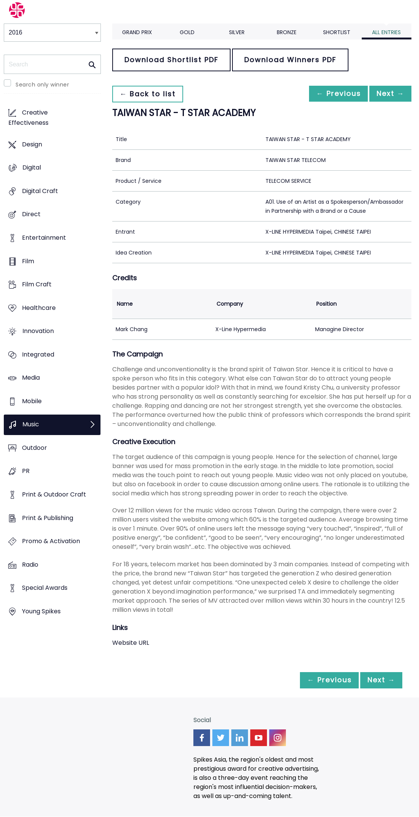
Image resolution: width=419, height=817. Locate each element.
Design (32, 144)
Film (28, 261)
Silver (237, 32)
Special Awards (44, 588)
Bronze (287, 32)
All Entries (386, 32)
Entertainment (44, 237)
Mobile (32, 401)
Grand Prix (137, 32)
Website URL (130, 642)
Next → (388, 94)
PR (26, 471)
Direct (31, 214)
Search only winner (42, 84)
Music (30, 424)
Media (31, 378)
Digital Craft (40, 191)
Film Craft (37, 284)
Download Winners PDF (290, 59)
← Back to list (149, 94)
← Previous (332, 94)
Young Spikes (41, 611)
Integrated (38, 354)
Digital (31, 167)
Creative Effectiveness (28, 117)
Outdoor (34, 447)
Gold (187, 32)
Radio (30, 564)
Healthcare (39, 307)
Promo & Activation (51, 541)
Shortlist (336, 32)
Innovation (38, 331)
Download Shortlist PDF (171, 59)
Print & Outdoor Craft (54, 494)
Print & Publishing (47, 518)
